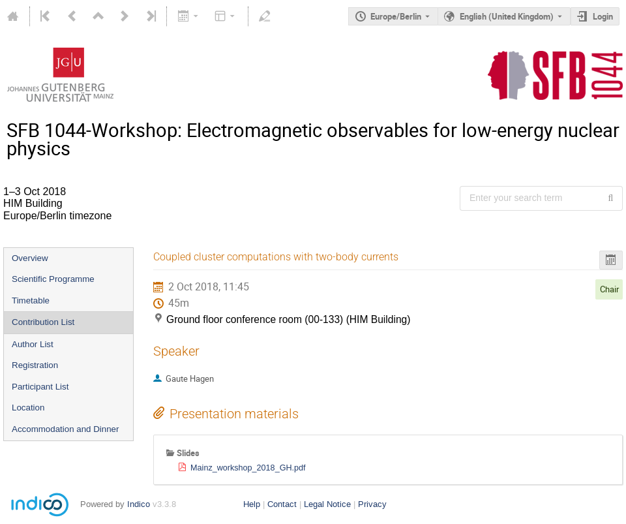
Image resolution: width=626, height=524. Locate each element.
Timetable (31, 300)
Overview (30, 258)
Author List (32, 344)
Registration (35, 365)
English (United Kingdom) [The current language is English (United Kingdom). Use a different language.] (507, 16)
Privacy (372, 504)
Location (28, 407)
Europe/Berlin (395, 16)
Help (251, 504)
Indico (138, 504)
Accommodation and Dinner (65, 429)
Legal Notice (327, 504)
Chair (609, 289)
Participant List (40, 387)
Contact (282, 504)
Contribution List (43, 322)
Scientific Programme (53, 279)
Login (603, 16)
